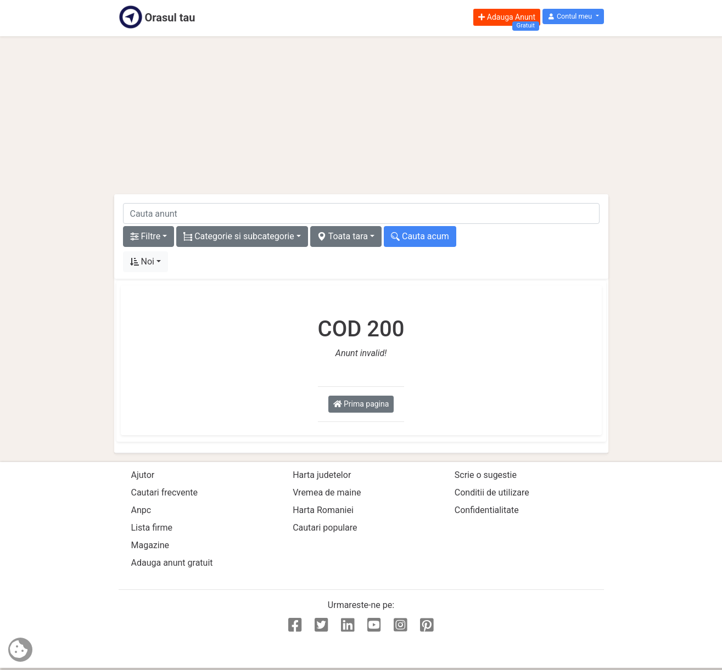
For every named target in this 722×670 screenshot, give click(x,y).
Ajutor (143, 475)
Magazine (150, 545)
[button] (572, 17)
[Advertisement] (361, 115)
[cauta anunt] (361, 213)
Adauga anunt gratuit (172, 563)
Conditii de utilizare (492, 492)
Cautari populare (325, 527)
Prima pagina (361, 403)
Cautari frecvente (164, 492)
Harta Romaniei (323, 510)
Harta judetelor (322, 475)
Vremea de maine (327, 492)
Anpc (141, 510)
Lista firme (151, 527)
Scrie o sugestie (486, 475)
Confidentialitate (487, 510)
